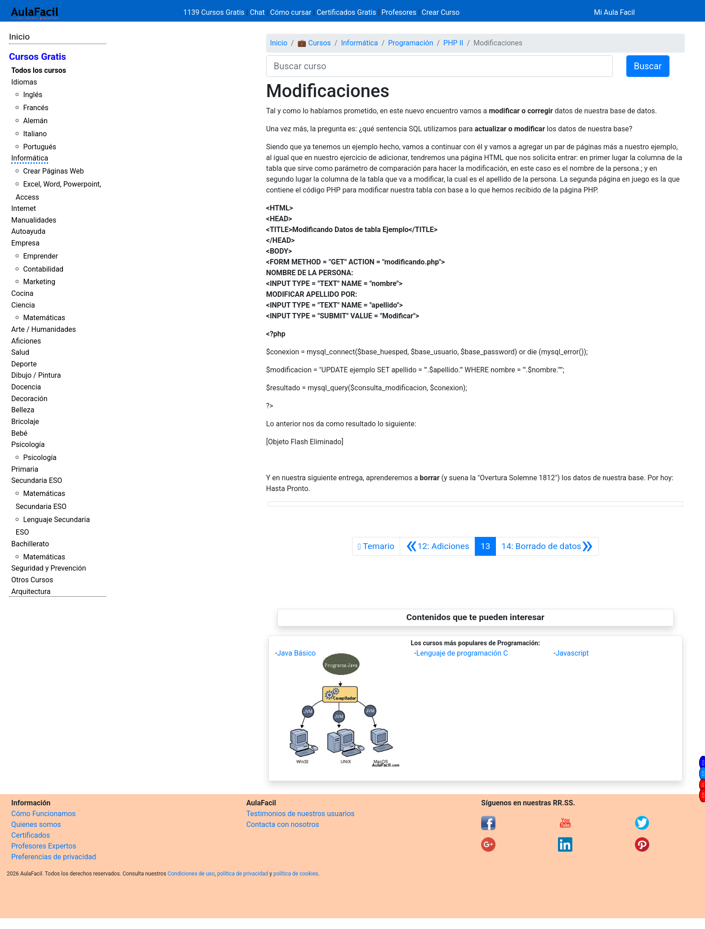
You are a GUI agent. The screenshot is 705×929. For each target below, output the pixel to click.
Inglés (32, 94)
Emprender (40, 256)
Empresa (25, 243)
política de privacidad (242, 874)
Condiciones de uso (191, 874)
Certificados (30, 835)
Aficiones (26, 341)
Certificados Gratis (346, 12)
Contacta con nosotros (282, 824)
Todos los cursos (38, 70)
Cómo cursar (291, 12)
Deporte (24, 364)
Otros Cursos (32, 580)
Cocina (22, 293)
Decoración (29, 398)
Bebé (19, 433)
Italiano (35, 134)
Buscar (648, 66)
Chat (257, 12)
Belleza (22, 410)
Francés (35, 107)
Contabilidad (43, 269)
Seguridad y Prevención (48, 568)
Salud (20, 352)
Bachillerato (30, 544)
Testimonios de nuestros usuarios (300, 813)
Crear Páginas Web (53, 171)
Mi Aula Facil (614, 12)
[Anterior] (437, 546)
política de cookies (295, 874)
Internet (23, 208)
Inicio (19, 36)
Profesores (398, 12)
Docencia (26, 387)
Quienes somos (36, 824)
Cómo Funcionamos (43, 813)
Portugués (39, 147)
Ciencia (23, 305)
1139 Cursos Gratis (214, 12)
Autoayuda (28, 231)
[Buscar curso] (439, 66)
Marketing (39, 281)
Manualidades (33, 220)
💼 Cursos (314, 43)
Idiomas (24, 82)
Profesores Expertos (43, 846)
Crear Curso (441, 12)
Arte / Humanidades (43, 329)
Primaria (24, 469)
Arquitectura (30, 591)
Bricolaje (25, 421)
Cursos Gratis (37, 56)
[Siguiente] (547, 546)
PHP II (453, 43)
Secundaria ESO (36, 480)
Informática (29, 158)
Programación (410, 43)
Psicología (28, 444)
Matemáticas (44, 317)
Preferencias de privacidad (53, 857)
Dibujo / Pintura (36, 375)
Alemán (35, 120)
